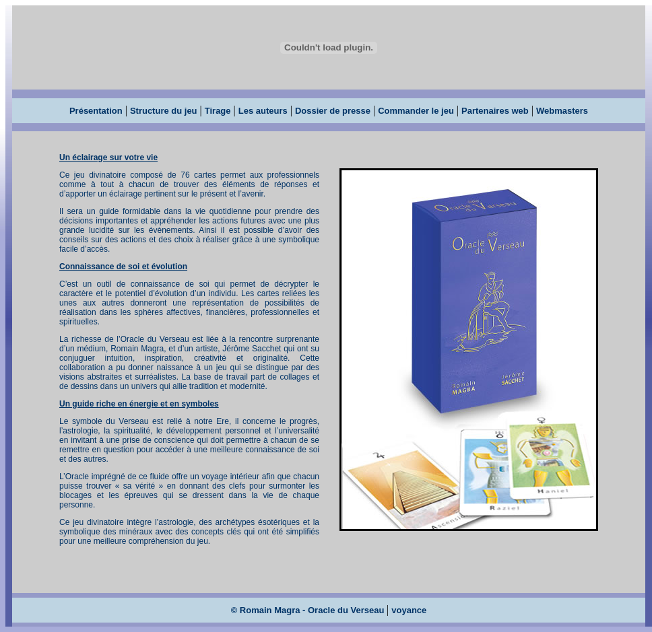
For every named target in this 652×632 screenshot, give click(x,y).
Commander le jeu (416, 111)
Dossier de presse (332, 111)
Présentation (96, 111)
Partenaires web (495, 111)
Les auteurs (263, 111)
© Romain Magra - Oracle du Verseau (309, 610)
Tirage (218, 111)
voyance (408, 610)
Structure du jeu (163, 111)
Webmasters (562, 111)
